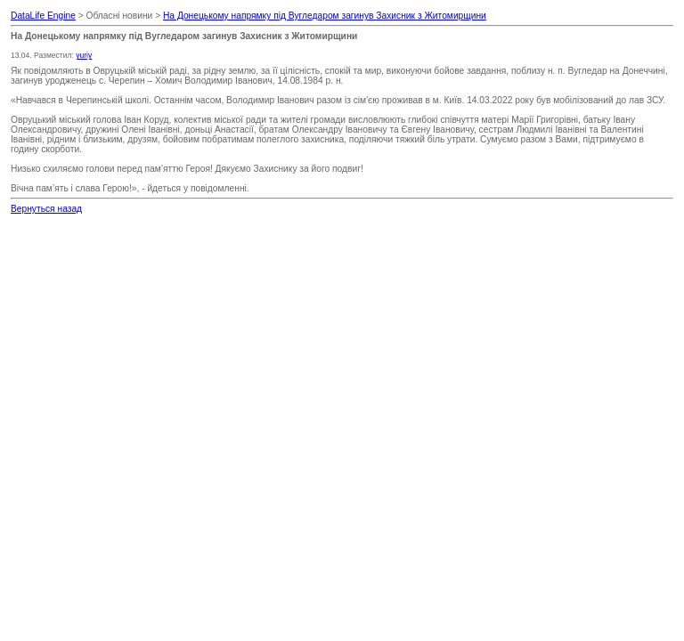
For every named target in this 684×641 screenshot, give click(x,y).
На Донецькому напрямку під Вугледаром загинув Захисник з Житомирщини (324, 15)
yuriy (84, 55)
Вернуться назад (46, 209)
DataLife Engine (43, 15)
